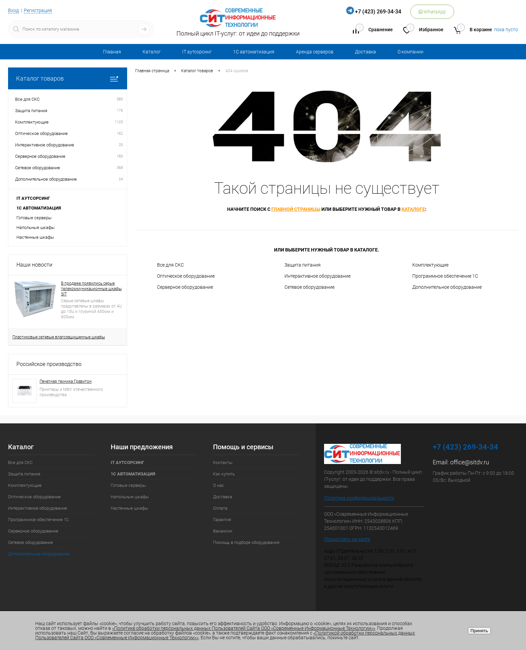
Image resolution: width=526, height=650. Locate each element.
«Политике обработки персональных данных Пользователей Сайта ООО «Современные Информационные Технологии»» (243, 628)
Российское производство (49, 364)
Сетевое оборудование (309, 287)
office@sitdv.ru (469, 462)
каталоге (413, 209)
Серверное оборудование (185, 287)
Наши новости (34, 265)
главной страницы (295, 209)
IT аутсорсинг (197, 51)
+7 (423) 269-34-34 (378, 11)
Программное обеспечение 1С (445, 276)
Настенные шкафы (35, 237)
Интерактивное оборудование (317, 276)
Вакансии (222, 530)
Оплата (220, 508)
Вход (13, 10)
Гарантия (222, 519)
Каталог (152, 51)
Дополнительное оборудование (447, 287)
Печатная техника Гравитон (66, 381)
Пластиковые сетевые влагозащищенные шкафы (58, 337)
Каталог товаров (67, 78)
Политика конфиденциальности (359, 498)
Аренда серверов (314, 51)
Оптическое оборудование (186, 276)
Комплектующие (430, 265)
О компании (410, 51)
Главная (112, 51)
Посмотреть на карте (347, 539)
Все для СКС (170, 265)
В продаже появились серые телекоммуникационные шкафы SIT (91, 288)
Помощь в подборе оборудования (246, 542)
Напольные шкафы (35, 227)
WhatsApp (432, 11)
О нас (218, 485)
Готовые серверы (34, 217)
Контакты (222, 462)
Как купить (224, 473)
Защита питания (302, 265)
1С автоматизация (253, 51)
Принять (479, 630)
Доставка (365, 51)
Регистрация (38, 10)
